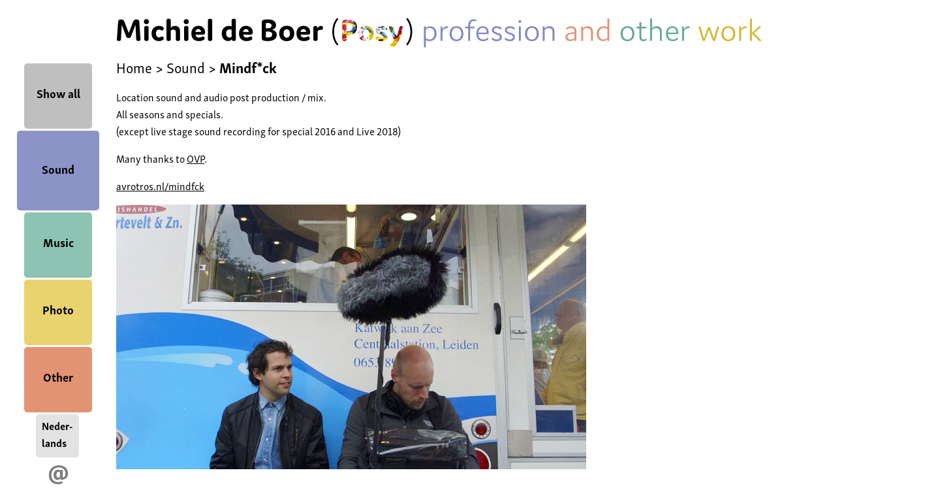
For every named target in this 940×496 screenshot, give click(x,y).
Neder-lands (57, 434)
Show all (58, 92)
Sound (58, 168)
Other (58, 376)
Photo (58, 308)
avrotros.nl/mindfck (160, 185)
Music (58, 241)
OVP (195, 158)
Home (134, 66)
